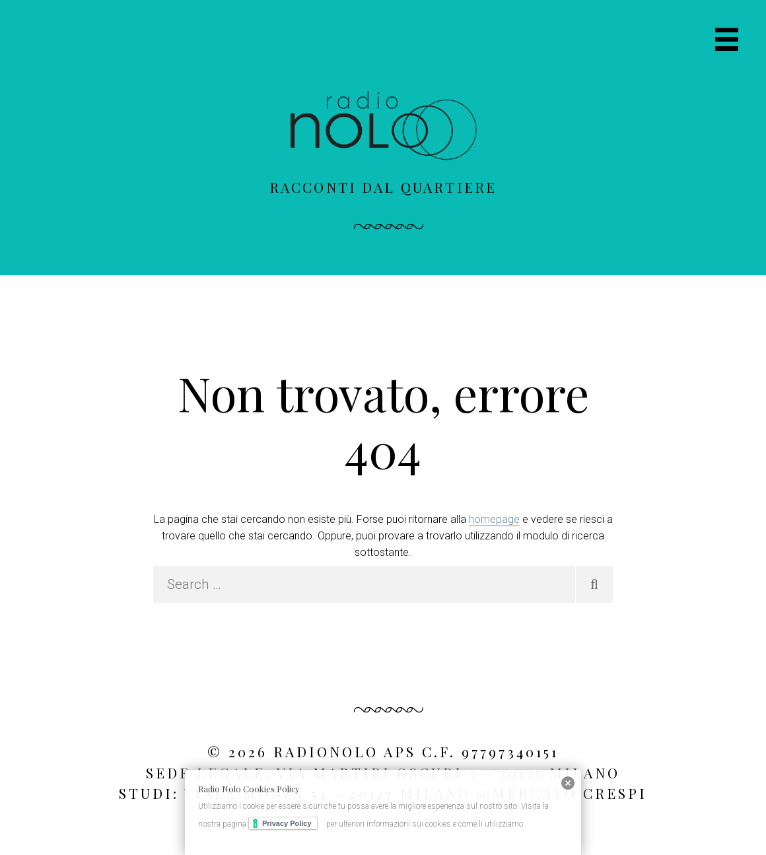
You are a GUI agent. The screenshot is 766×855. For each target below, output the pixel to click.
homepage (494, 519)
